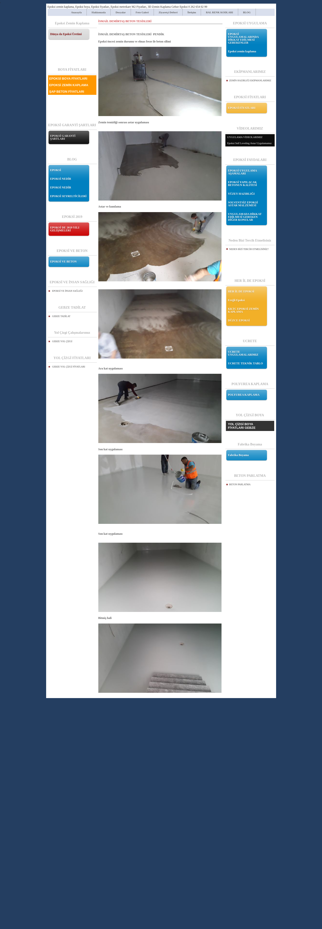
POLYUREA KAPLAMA (244, 394)
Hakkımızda (99, 12)
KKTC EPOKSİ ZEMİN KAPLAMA (243, 310)
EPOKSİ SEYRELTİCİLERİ (68, 196)
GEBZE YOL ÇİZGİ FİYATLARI (68, 366)
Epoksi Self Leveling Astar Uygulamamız (249, 143)
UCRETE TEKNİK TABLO (245, 363)
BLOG (247, 12)
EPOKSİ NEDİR (60, 178)
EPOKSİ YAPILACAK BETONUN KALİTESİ (242, 183)
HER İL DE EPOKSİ (241, 291)
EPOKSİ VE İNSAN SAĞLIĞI (67, 291)
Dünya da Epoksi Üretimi (66, 34)
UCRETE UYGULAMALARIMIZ (243, 353)
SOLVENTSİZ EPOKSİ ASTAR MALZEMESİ (243, 204)
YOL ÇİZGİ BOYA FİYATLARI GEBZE (242, 426)
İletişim (191, 12)
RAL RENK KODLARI (219, 12)
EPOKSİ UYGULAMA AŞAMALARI (242, 172)
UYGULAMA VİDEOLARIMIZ (245, 137)
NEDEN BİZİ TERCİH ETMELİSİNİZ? (249, 249)
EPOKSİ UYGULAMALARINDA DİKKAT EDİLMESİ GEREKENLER (243, 38)
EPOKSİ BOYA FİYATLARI (68, 78)
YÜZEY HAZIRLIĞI (241, 193)
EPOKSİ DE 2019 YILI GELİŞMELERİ (64, 229)
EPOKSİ (55, 170)
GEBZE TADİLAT (61, 316)
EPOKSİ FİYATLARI (242, 108)
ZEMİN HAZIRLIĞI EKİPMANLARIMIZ (250, 80)
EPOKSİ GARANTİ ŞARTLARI (63, 137)
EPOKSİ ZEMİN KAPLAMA (68, 85)
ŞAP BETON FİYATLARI (66, 91)
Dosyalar (120, 12)
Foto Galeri (142, 12)
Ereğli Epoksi (236, 300)
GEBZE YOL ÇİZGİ (62, 341)
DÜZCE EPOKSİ (239, 320)
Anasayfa (76, 12)
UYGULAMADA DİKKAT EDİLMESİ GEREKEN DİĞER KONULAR (245, 217)
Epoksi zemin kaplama (242, 51)
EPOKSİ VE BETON (63, 261)
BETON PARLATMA (240, 484)
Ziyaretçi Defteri (168, 12)
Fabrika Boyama (238, 455)
